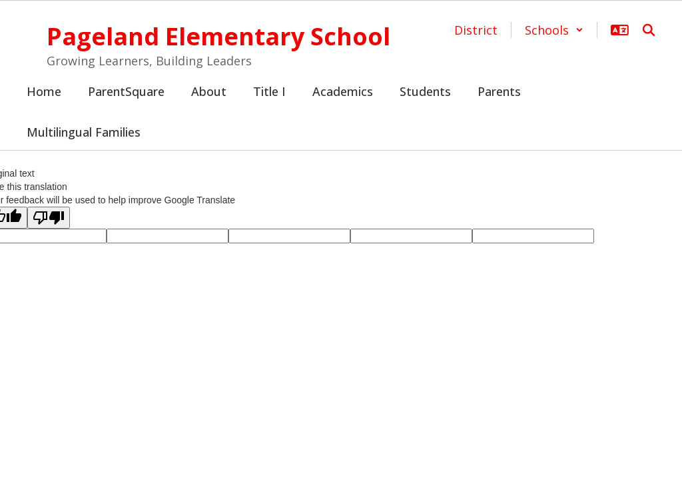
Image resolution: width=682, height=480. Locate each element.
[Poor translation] (48, 218)
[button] (554, 30)
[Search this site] (648, 30)
